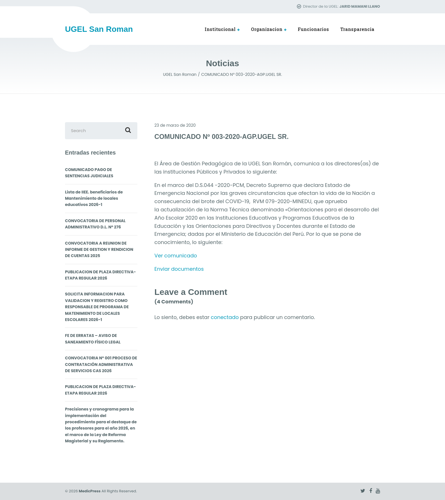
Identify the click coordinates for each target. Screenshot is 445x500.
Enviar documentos (179, 268)
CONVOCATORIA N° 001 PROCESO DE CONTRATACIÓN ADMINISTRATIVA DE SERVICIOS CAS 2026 (101, 364)
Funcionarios (313, 29)
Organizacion (266, 29)
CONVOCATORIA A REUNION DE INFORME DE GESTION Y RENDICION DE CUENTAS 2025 (99, 249)
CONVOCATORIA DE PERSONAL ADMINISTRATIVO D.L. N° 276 (95, 224)
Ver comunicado (175, 255)
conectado (225, 317)
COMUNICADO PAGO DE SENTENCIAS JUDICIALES (89, 173)
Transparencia (357, 29)
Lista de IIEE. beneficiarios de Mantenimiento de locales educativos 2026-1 (94, 198)
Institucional (220, 29)
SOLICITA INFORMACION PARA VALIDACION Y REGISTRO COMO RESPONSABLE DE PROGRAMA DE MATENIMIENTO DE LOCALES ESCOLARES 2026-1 (97, 306)
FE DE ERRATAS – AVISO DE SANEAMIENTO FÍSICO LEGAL (93, 339)
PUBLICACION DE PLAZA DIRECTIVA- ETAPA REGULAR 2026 (100, 275)
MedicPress (90, 491)
